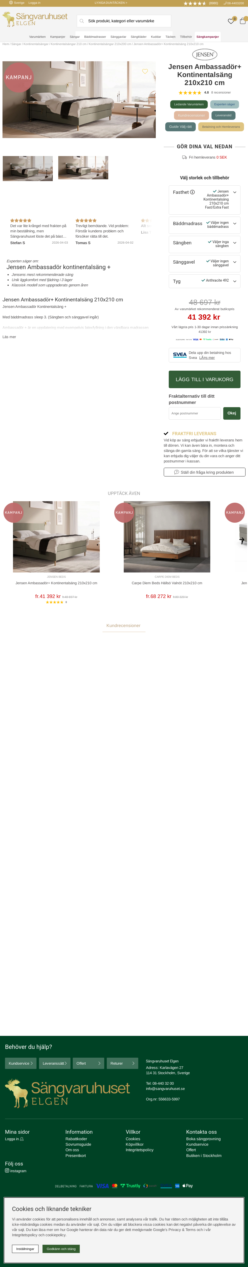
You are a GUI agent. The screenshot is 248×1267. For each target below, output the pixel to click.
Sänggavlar (118, 38)
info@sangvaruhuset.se (165, 1090)
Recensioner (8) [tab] (17, 680)
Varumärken (37, 38)
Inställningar (25, 1249)
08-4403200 (235, 3)
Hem (5, 44)
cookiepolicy (56, 1235)
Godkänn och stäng (61, 1249)
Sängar (75, 38)
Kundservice (19, 1064)
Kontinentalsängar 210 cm (68, 44)
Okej (232, 425)
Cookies (132, 1140)
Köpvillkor (134, 1145)
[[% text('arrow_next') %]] (242, 550)
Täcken (171, 38)
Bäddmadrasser (95, 38)
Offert (81, 1064)
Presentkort (75, 1156)
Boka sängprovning (202, 1140)
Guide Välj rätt (205, 127)
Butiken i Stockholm (202, 1156)
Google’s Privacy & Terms (174, 1229)
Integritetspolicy (138, 1150)
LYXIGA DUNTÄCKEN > (111, 3)
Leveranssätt (53, 1064)
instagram (15, 1171)
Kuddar (156, 38)
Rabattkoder (76, 1140)
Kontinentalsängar (36, 44)
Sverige (16, 3)
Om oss (72, 1150)
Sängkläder (138, 38)
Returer (116, 1064)
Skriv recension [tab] (227, 680)
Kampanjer (57, 38)
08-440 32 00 (163, 1084)
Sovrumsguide (77, 1145)
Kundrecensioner (190, 116)
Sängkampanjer (207, 38)
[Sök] (124, 21)
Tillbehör (186, 38)
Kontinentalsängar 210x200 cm (110, 44)
